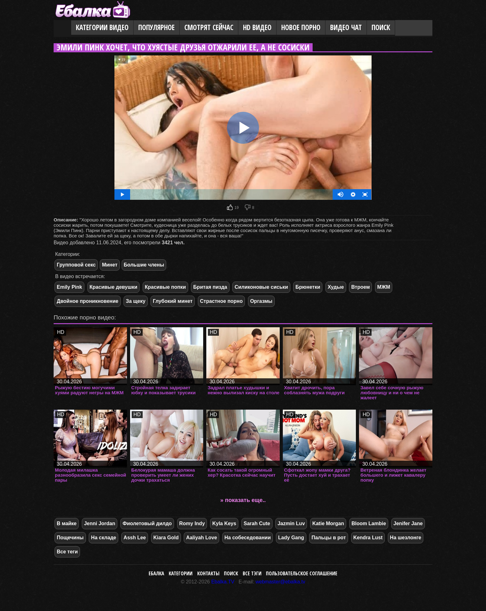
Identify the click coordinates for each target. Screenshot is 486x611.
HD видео (257, 27)
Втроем (360, 287)
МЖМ (383, 287)
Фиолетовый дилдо (147, 523)
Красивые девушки (114, 287)
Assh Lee (135, 537)
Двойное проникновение (88, 301)
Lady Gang (291, 537)
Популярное (156, 27)
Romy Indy (192, 523)
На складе (103, 537)
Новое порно (300, 27)
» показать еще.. (243, 500)
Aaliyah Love (201, 537)
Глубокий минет (173, 301)
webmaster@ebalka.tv (280, 581)
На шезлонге (405, 537)
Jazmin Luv (291, 523)
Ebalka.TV (223, 581)
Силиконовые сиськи (261, 287)
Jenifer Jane (408, 523)
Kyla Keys (224, 523)
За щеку (135, 301)
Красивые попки (165, 287)
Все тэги (252, 573)
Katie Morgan (328, 523)
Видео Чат (346, 27)
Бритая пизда (210, 287)
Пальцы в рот (328, 537)
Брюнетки (307, 287)
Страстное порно (221, 301)
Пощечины (70, 537)
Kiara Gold (166, 537)
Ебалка (156, 573)
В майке (67, 523)
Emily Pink (69, 287)
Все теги (67, 551)
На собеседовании (248, 537)
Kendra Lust (368, 537)
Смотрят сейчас (208, 27)
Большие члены (144, 264)
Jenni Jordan (99, 523)
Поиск (381, 27)
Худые (336, 287)
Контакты (208, 573)
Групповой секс (76, 264)
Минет (109, 264)
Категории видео (102, 27)
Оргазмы (261, 301)
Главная (62, 28)
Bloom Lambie (368, 523)
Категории (181, 573)
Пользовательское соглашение (301, 573)
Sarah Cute (257, 523)
